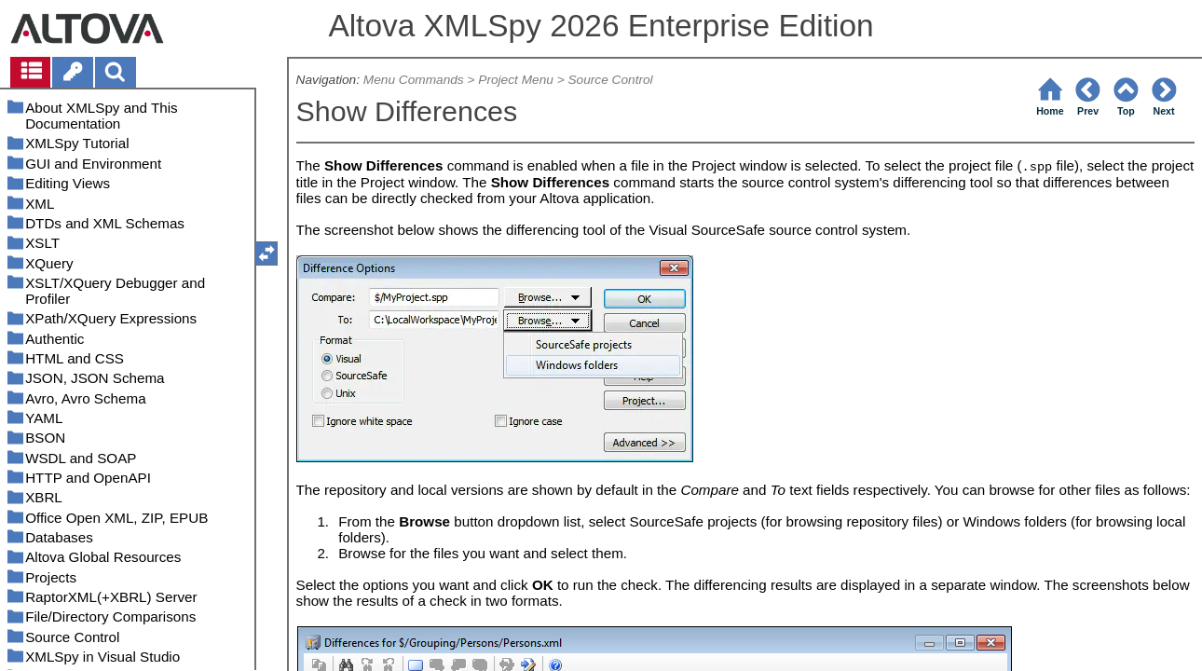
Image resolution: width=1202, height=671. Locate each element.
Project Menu (515, 80)
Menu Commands (413, 80)
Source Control (609, 80)
